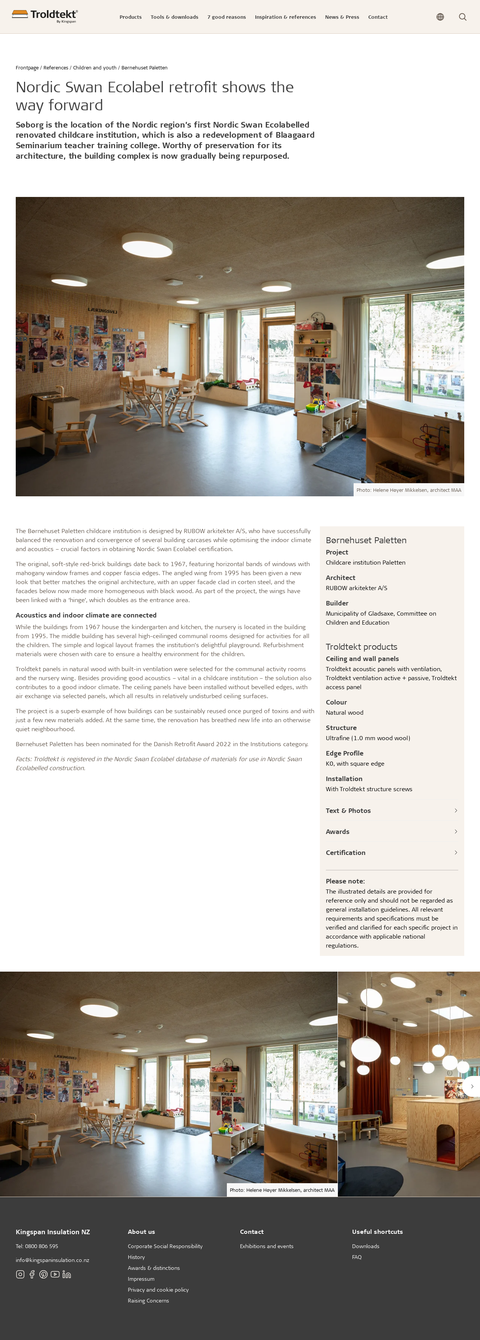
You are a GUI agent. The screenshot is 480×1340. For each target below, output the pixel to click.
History (136, 1256)
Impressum (141, 1278)
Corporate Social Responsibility (165, 1246)
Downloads (366, 1246)
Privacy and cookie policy (158, 1289)
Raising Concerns (148, 1300)
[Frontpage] (45, 16)
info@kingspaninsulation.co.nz (52, 1259)
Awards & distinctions (154, 1267)
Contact (252, 1231)
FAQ (357, 1256)
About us (141, 1231)
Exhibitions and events (267, 1246)
